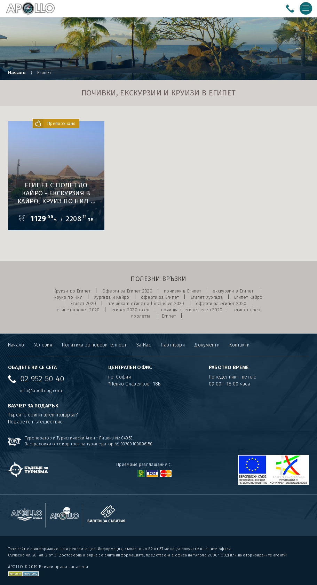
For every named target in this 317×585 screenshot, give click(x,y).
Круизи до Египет (72, 291)
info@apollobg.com (41, 390)
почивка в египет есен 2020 (192, 309)
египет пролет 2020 (78, 309)
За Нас (143, 345)
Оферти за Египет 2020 (127, 291)
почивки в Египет (182, 291)
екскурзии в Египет (233, 291)
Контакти (239, 345)
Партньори (173, 345)
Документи (207, 345)
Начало (17, 72)
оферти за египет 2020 (221, 303)
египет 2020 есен (130, 309)
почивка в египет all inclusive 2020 (146, 303)
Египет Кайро (248, 297)
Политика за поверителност (94, 345)
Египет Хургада (207, 297)
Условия (43, 345)
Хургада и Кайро (111, 297)
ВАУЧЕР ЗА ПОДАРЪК (33, 406)
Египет (169, 316)
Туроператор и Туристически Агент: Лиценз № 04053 (79, 438)
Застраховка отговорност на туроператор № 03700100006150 (89, 444)
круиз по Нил (68, 297)
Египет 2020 (83, 303)
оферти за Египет (160, 297)
